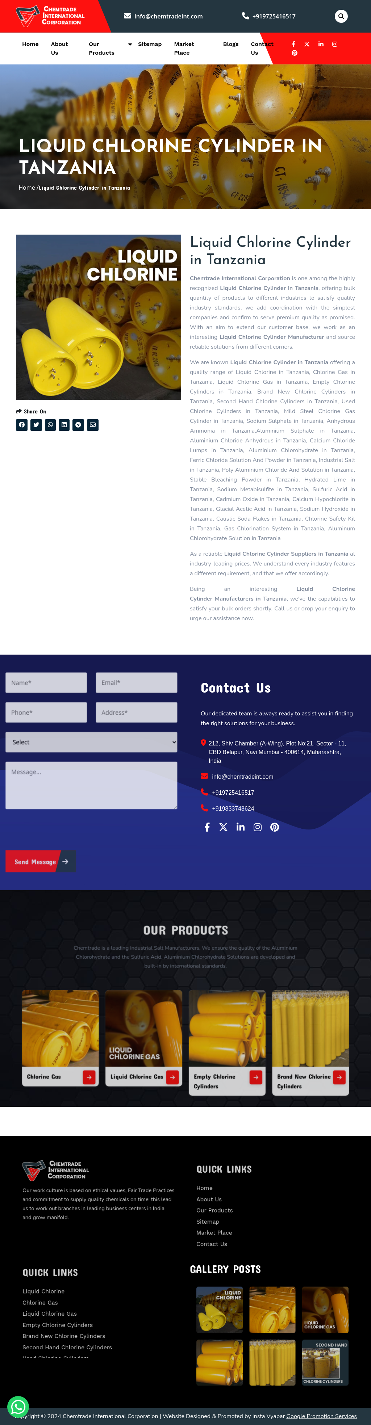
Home (30, 44)
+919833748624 (227, 808)
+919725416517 (269, 16)
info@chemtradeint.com (163, 16)
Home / (28, 188)
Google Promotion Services (321, 1416)
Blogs (231, 44)
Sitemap (150, 44)
